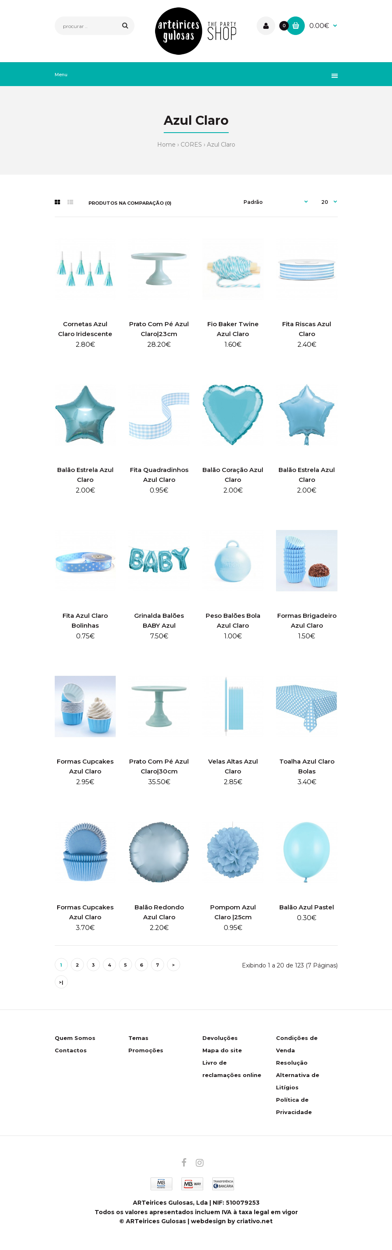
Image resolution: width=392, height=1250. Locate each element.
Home (166, 144)
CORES (191, 144)
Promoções (145, 1050)
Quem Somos (75, 1038)
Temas (138, 1038)
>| (61, 982)
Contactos (71, 1050)
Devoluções (220, 1038)
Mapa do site (222, 1050)
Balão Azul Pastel (306, 907)
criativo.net (255, 1221)
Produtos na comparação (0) (130, 203)
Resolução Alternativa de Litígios (297, 1075)
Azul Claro (221, 144)
